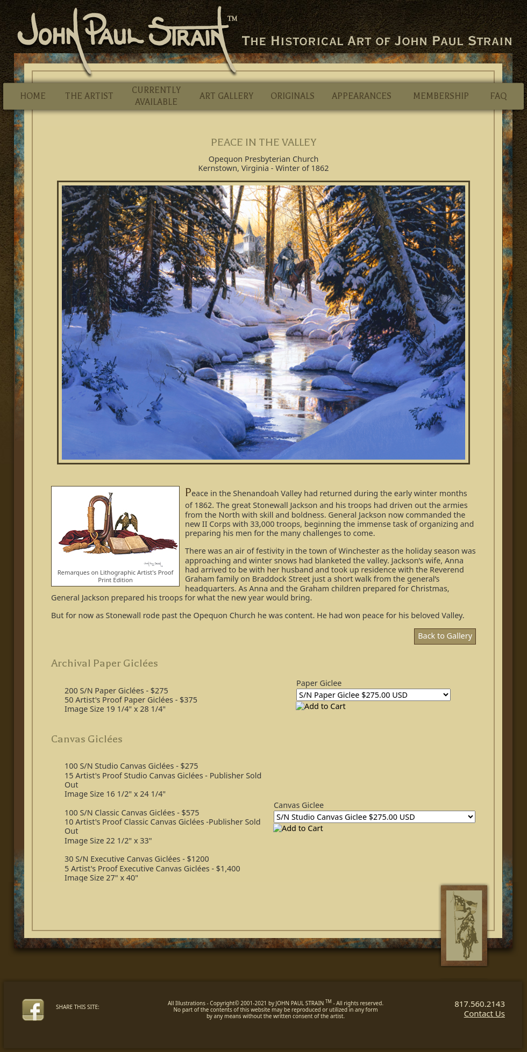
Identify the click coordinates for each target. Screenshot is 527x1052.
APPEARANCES (361, 96)
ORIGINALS (292, 96)
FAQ (498, 96)
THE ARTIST (89, 96)
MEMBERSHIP (441, 96)
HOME (33, 96)
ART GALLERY (226, 96)
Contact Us (484, 1013)
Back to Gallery (445, 636)
